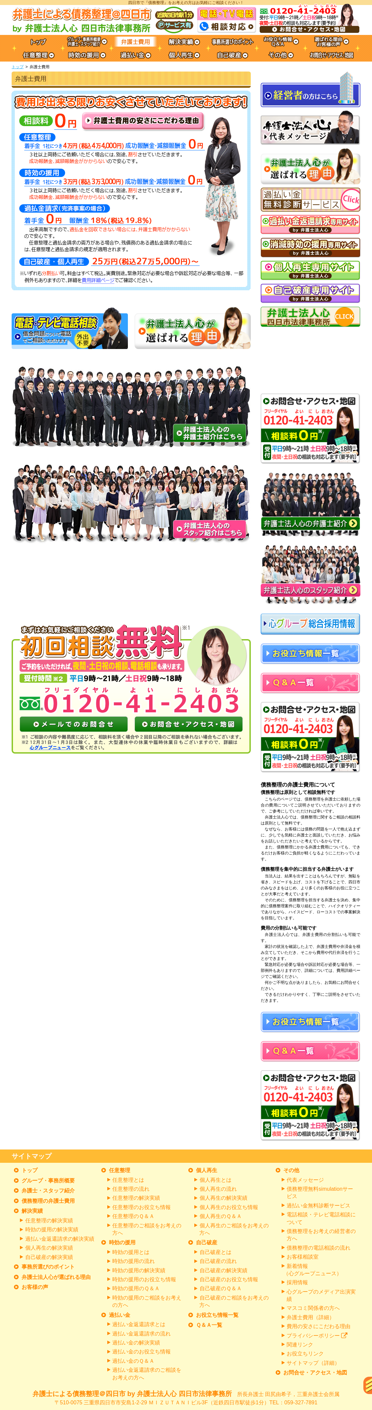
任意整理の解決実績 (49, 1220)
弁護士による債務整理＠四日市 (186, 1398)
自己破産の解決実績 (49, 1257)
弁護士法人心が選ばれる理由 (56, 1277)
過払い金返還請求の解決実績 (59, 1239)
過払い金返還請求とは (138, 1324)
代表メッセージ (305, 1180)
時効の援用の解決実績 (51, 1229)
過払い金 (119, 1315)
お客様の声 (35, 1287)
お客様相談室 (303, 1257)
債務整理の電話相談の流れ (318, 1248)
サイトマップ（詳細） (313, 1363)
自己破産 (206, 1242)
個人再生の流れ (218, 1189)
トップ (18, 67)
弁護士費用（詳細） (310, 1317)
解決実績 (32, 1211)
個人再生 (206, 1170)
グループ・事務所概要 (48, 1180)
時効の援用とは (130, 1252)
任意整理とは (128, 1180)
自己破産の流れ (218, 1261)
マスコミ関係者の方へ (313, 1308)
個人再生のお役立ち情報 (229, 1207)
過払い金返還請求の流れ (141, 1333)
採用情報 (297, 1282)
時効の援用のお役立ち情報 (144, 1279)
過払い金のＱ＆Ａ (133, 1361)
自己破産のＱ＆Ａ (221, 1288)
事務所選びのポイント (48, 1267)
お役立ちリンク (305, 1353)
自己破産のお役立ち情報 (229, 1279)
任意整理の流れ (130, 1189)
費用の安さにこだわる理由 (318, 1326)
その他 (291, 1170)
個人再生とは (216, 1180)
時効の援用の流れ (133, 1261)
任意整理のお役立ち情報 (141, 1207)
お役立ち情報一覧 (217, 1315)
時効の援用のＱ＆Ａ (136, 1288)
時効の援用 (122, 1242)
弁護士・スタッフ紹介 (48, 1190)
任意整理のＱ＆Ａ (133, 1216)
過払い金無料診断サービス (318, 1205)
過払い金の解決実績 (136, 1342)
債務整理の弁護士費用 (48, 1201)
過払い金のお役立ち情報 (141, 1351)
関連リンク (300, 1344)
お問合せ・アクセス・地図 (315, 1372)
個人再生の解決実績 (49, 1248)
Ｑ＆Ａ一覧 (209, 1325)
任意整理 (119, 1170)
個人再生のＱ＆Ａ (221, 1216)
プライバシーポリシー (317, 1335)
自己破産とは (216, 1252)
